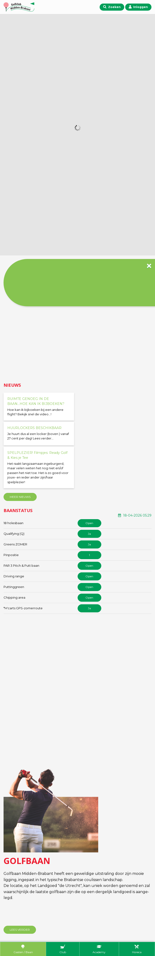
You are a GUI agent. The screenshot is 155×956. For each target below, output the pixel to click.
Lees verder (20, 929)
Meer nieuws (20, 497)
